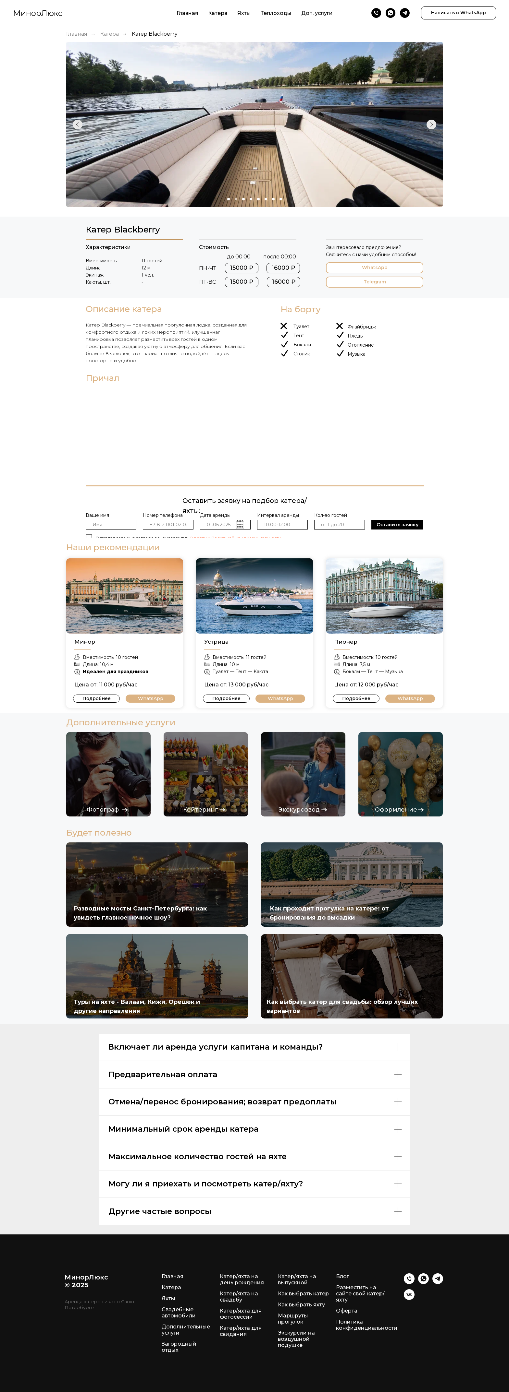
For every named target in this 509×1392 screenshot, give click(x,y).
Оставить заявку (397, 525)
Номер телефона (163, 515)
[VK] (409, 1298)
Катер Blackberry (155, 34)
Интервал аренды (278, 515)
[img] (124, 596)
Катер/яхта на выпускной (297, 1279)
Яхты (244, 13)
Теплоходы (276, 13)
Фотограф (103, 809)
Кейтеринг (200, 809)
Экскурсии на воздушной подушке (296, 1339)
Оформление (396, 809)
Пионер (345, 641)
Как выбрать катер (303, 1294)
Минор (84, 641)
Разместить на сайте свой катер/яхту (360, 1293)
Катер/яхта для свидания (241, 1331)
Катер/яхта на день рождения (242, 1279)
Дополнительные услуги (186, 1330)
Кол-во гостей (330, 515)
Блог (342, 1276)
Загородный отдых (179, 1347)
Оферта (346, 1311)
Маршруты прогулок (293, 1319)
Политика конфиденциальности (366, 1325)
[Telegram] (405, 13)
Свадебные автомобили (179, 1312)
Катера (218, 13)
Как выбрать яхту (301, 1305)
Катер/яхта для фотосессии (241, 1314)
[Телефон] (376, 13)
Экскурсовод (299, 809)
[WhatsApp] (390, 13)
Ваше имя (97, 515)
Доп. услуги (317, 13)
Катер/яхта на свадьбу (239, 1297)
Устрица (216, 641)
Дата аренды (215, 515)
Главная (187, 13)
